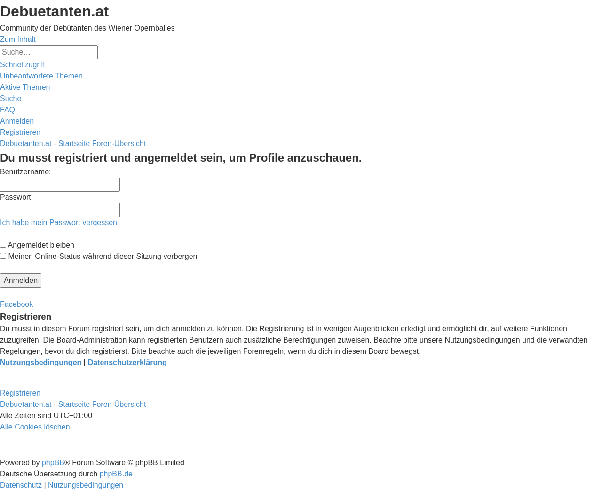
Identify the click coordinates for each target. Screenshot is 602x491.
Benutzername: (25, 172)
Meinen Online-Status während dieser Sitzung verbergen (98, 256)
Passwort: (16, 197)
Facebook (16, 304)
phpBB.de (116, 474)
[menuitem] (41, 76)
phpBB (53, 463)
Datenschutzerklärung (127, 362)
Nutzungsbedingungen (40, 362)
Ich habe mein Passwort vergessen (58, 222)
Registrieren (20, 393)
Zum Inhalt (18, 39)
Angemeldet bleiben (37, 245)
